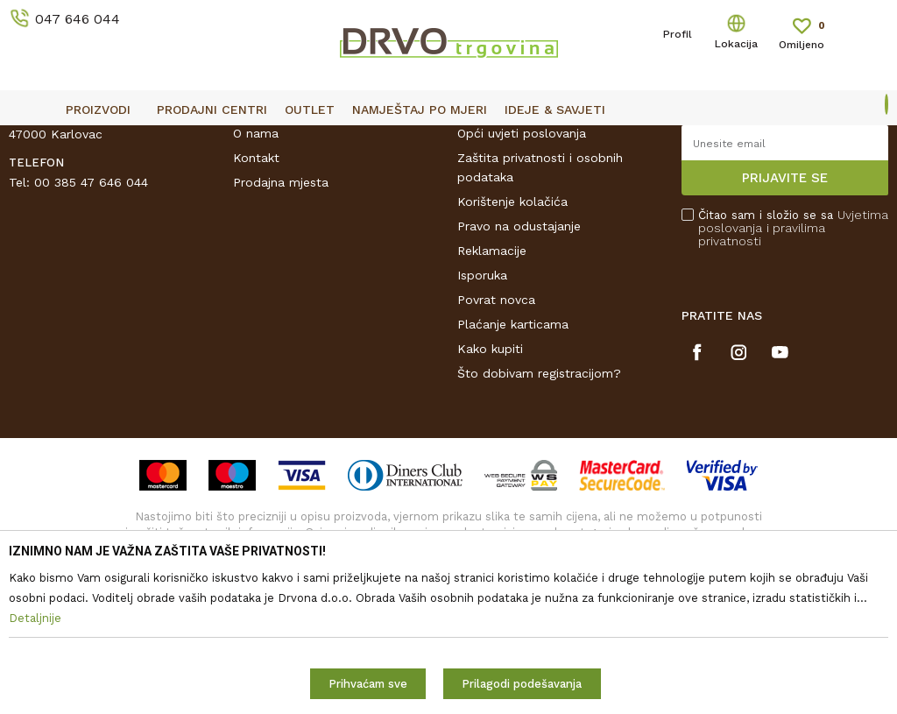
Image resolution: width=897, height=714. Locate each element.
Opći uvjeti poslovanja (521, 258)
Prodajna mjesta (280, 307)
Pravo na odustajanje (519, 351)
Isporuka (482, 400)
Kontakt (256, 283)
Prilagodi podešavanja (522, 683)
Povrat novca (496, 425)
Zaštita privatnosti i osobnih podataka (540, 292)
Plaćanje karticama (513, 449)
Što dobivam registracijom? (539, 498)
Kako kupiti (490, 474)
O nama (256, 258)
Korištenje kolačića (512, 327)
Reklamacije (491, 376)
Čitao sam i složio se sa (793, 353)
